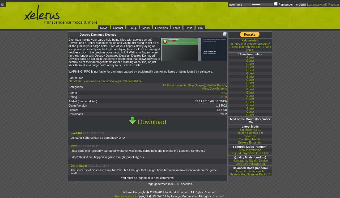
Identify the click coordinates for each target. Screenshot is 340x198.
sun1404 (76, 133)
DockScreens (218, 88)
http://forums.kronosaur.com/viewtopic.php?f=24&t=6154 (105, 81)
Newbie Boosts (216, 85)
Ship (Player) (196, 85)
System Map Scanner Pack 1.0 (250, 174)
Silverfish (250, 136)
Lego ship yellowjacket (250, 163)
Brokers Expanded (250, 142)
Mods (146, 28)
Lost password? (317, 4)
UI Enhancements (174, 85)
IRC (200, 28)
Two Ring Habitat (250, 139)
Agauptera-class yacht (250, 171)
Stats (176, 28)
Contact (118, 28)
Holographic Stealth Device (250, 160)
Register (333, 4)
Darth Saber (79, 165)
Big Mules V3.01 (250, 129)
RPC (224, 92)
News (104, 28)
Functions (161, 28)
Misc (205, 88)
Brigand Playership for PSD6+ (250, 153)
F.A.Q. (133, 28)
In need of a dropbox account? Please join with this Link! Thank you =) (250, 45)
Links (189, 28)
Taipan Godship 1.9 (250, 132)
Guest (250, 57)
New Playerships (250, 149)
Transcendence (124, 196)
